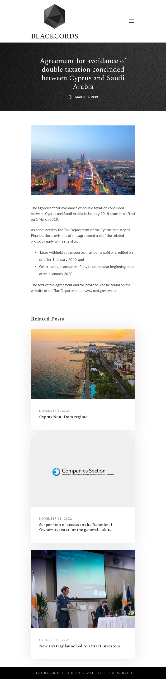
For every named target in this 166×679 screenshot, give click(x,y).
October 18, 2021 (54, 640)
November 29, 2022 (55, 518)
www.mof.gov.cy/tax (100, 290)
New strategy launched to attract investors (79, 646)
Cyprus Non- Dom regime (63, 417)
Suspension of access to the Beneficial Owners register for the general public (75, 527)
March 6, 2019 (86, 97)
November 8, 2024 (54, 411)
